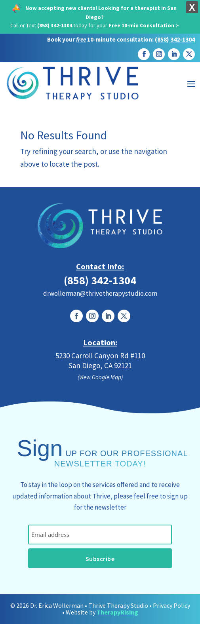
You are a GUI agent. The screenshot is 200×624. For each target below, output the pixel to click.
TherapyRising (117, 612)
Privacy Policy (171, 605)
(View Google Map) (100, 377)
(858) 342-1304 (54, 25)
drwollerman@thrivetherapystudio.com (100, 293)
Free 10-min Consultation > (144, 25)
